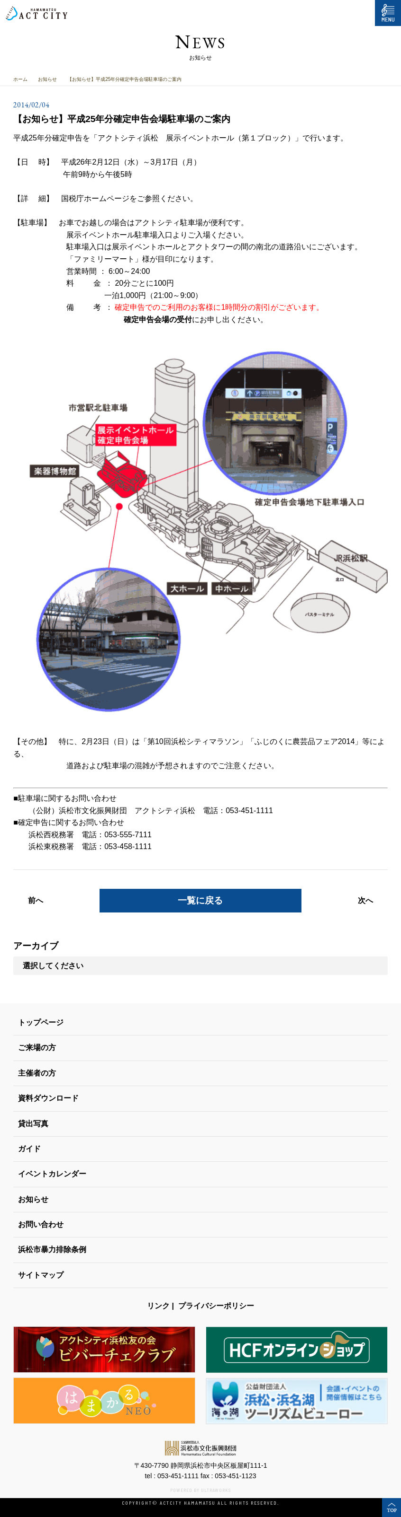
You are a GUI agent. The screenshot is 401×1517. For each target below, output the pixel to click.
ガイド (29, 1149)
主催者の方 (37, 1073)
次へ (365, 900)
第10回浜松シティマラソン (193, 741)
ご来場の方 (37, 1047)
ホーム (20, 79)
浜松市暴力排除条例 (52, 1249)
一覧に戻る (200, 900)
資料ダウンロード (48, 1098)
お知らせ (47, 79)
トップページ (41, 1022)
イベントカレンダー (52, 1174)
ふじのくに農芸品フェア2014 (305, 741)
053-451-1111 (178, 1476)
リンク (158, 1306)
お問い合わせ (41, 1224)
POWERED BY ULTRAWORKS (200, 1490)
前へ (35, 900)
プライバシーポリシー (216, 1306)
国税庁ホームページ (95, 198)
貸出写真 (33, 1124)
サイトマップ (41, 1275)
